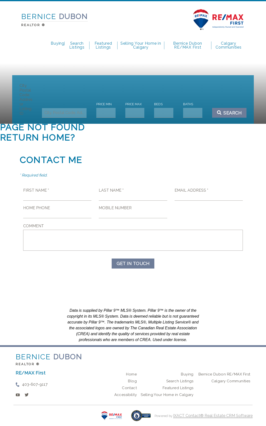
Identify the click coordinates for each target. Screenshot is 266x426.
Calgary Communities (228, 45)
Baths (187, 104)
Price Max (133, 104)
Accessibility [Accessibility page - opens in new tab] (125, 395)
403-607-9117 (35, 384)
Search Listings (77, 45)
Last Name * (111, 190)
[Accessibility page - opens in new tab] (141, 418)
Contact (129, 388)
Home (131, 374)
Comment (33, 226)
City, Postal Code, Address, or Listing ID (27, 99)
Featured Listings (103, 45)
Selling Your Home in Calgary (140, 45)
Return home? (37, 137)
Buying (57, 43)
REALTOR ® (27, 364)
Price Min (104, 104)
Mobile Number (115, 208)
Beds (158, 104)
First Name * (36, 190)
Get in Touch (133, 263)
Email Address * (191, 190)
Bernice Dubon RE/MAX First (187, 45)
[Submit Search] (228, 113)
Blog (132, 381)
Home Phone (36, 208)
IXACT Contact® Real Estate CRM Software (213, 415)
